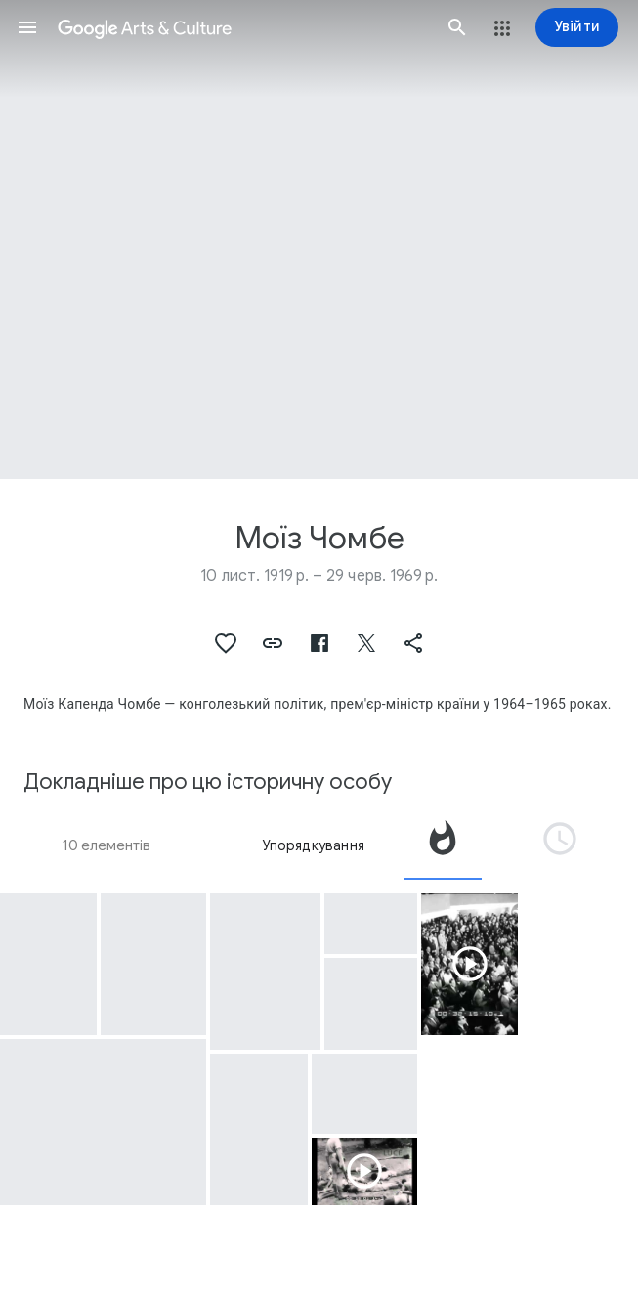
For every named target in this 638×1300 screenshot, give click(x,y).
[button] (27, 27)
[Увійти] (576, 27)
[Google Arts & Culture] (242, 27)
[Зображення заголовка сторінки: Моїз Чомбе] (319, 239)
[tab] (443, 845)
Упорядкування (313, 845)
